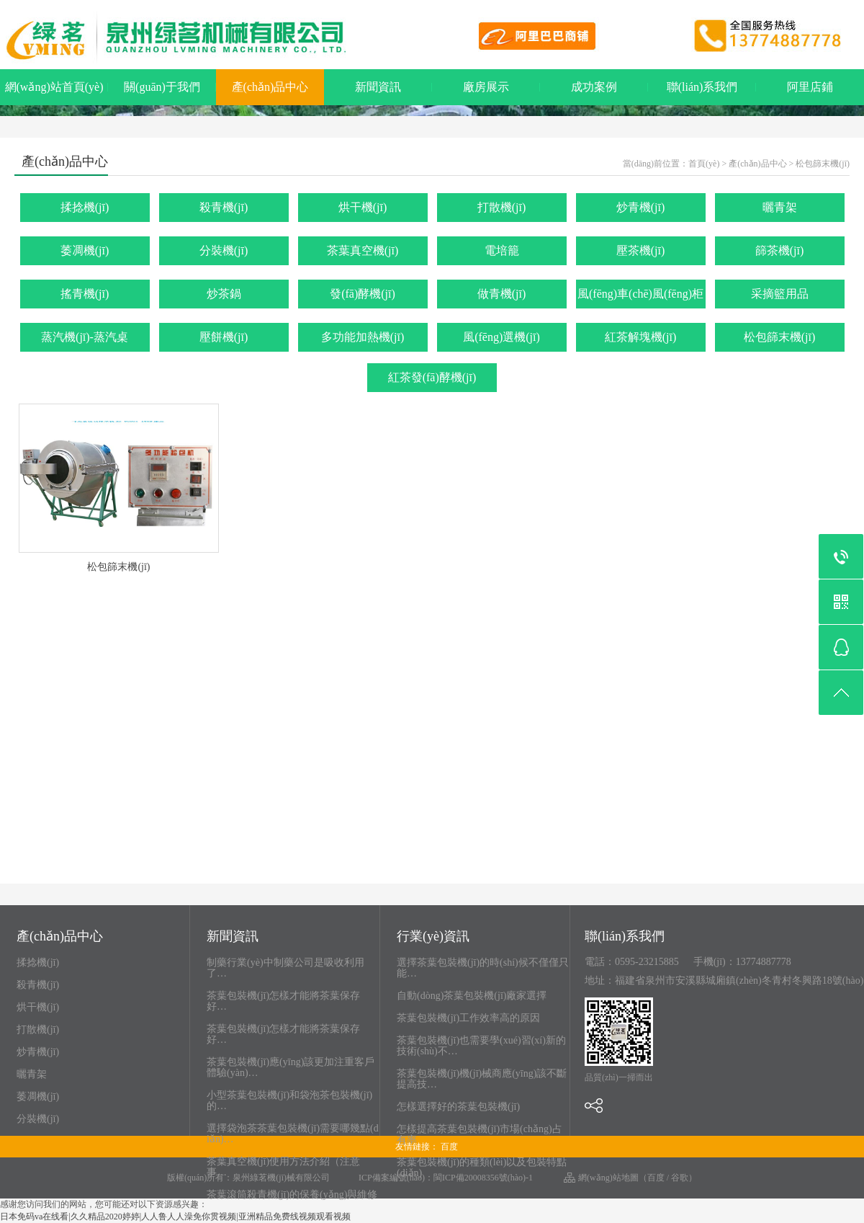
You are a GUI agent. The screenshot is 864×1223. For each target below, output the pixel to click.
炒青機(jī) (640, 207)
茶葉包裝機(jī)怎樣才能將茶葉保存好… (283, 1001)
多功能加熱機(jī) (363, 337)
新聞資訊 (378, 87)
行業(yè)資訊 (433, 936)
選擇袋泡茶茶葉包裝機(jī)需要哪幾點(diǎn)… (293, 1133)
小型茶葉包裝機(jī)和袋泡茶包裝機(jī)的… (289, 1100)
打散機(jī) (501, 207)
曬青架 (779, 207)
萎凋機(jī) (84, 250)
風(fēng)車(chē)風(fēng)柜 (640, 294)
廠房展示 (486, 87)
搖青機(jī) (84, 294)
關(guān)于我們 (162, 87)
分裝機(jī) (223, 250)
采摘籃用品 (780, 294)
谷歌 (679, 1178)
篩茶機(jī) (779, 250)
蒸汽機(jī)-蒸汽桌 (84, 337)
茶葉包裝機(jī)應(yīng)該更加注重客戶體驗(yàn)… (290, 1067)
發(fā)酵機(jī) (362, 294)
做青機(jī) (501, 294)
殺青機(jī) (223, 207)
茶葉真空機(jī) (363, 250)
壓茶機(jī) (640, 250)
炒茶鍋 (224, 294)
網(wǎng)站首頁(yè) (54, 87)
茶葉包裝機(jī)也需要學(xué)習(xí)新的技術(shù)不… (481, 1046)
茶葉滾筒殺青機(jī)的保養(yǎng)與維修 (292, 1194)
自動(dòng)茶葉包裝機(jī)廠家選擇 (471, 995)
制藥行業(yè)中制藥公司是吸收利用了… (285, 968)
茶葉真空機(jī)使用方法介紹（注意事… (283, 1167)
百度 (449, 1147)
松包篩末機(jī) (823, 164)
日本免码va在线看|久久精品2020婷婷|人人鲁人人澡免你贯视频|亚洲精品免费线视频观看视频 (175, 1216)
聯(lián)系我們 (702, 87)
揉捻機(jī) (84, 207)
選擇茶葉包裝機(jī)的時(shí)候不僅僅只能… (483, 968)
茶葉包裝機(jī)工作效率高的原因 (468, 1018)
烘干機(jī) (362, 207)
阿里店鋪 (810, 87)
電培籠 (502, 250)
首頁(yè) (703, 164)
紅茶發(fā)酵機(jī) (432, 377)
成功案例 (594, 87)
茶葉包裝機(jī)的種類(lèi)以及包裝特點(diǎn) (482, 1167)
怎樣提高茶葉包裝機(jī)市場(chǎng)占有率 (479, 1134)
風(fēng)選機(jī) (501, 337)
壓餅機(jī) (223, 337)
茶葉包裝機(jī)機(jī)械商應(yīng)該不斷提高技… (482, 1079)
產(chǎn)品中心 (270, 87)
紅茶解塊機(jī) (641, 337)
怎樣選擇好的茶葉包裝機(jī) (458, 1106)
